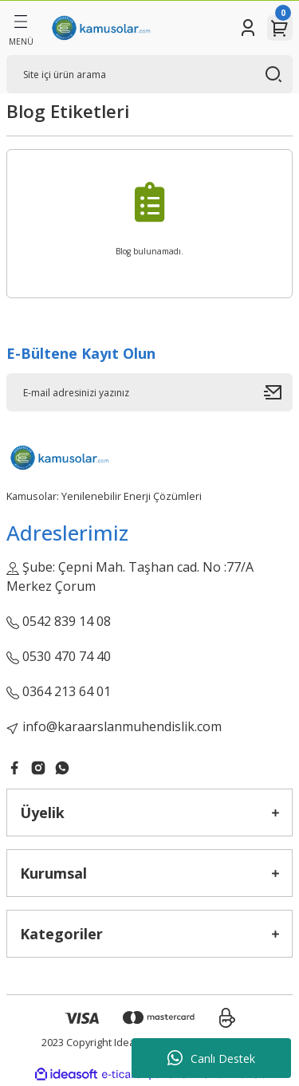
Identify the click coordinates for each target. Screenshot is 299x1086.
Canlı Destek (211, 1058)
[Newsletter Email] (149, 392)
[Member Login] (248, 28)
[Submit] (278, 392)
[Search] (149, 74)
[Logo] (100, 28)
